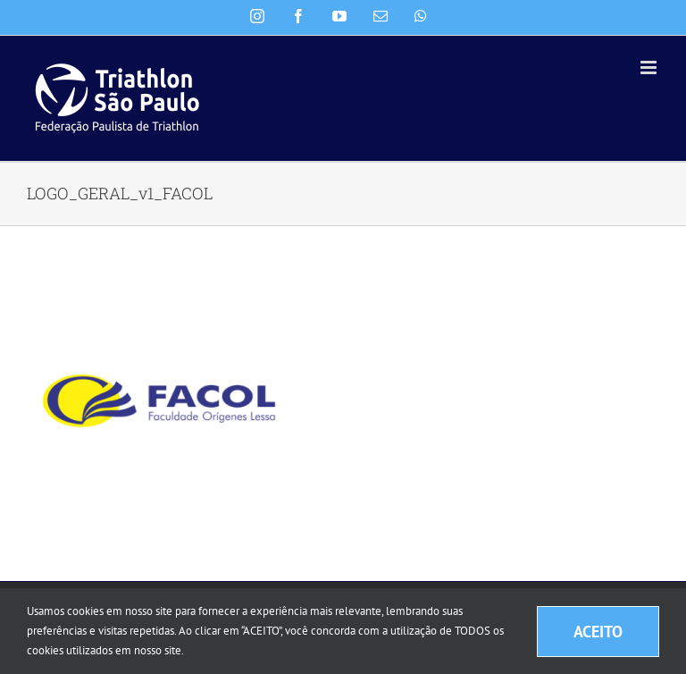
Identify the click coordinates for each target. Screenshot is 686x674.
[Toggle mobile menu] (649, 67)
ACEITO (598, 631)
